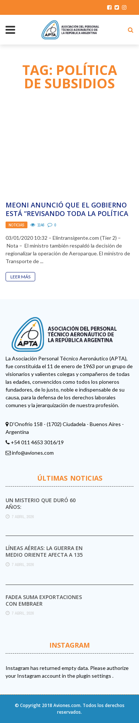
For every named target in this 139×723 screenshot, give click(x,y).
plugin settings (94, 676)
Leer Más (20, 276)
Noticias (16, 225)
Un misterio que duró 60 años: (41, 503)
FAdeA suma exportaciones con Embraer (44, 600)
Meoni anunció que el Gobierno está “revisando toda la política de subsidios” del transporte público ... (67, 217)
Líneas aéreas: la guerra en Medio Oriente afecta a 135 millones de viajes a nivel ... (44, 554)
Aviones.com (66, 705)
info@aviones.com (33, 452)
